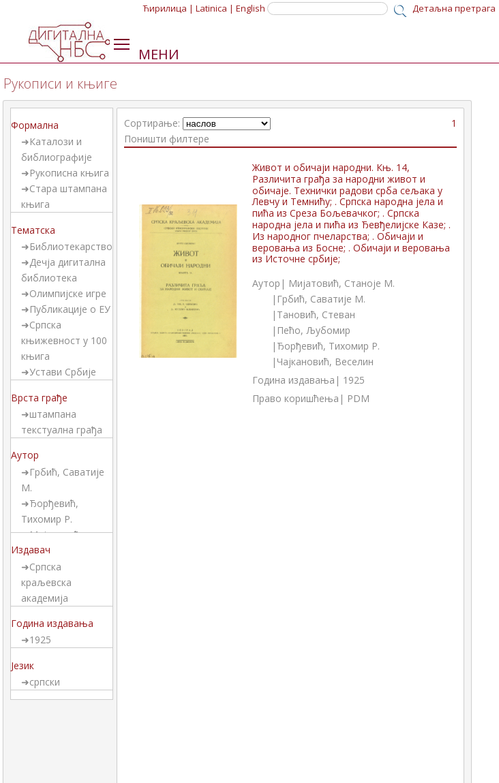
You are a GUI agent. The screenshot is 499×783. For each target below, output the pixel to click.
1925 (40, 639)
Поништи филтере (166, 138)
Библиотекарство (70, 246)
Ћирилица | (168, 8)
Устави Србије (62, 371)
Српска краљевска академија (46, 582)
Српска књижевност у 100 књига (64, 340)
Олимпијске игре (67, 293)
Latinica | (215, 8)
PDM (358, 398)
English (250, 8)
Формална (35, 125)
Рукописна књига (69, 172)
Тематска (33, 230)
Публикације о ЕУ (69, 309)
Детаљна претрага (454, 8)
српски (44, 681)
